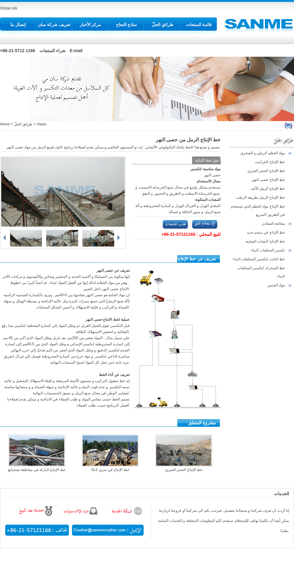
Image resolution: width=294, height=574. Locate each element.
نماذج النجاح (126, 24)
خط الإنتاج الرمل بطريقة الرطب (260, 197)
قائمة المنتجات (199, 24)
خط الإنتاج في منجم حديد (266, 232)
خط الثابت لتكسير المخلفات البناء (259, 259)
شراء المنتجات (53, 50)
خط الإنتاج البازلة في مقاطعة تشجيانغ (37, 470)
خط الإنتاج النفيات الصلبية (265, 241)
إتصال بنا (18, 24)
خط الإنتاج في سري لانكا (110, 470)
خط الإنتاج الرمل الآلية (268, 188)
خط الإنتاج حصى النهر (268, 180)
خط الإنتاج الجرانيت (270, 162)
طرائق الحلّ (163, 24)
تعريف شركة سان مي (54, 30)
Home (5, 124)
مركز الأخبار (90, 24)
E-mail (76, 50)
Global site (8, 8)
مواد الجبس (276, 285)
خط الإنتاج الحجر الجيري (266, 171)
